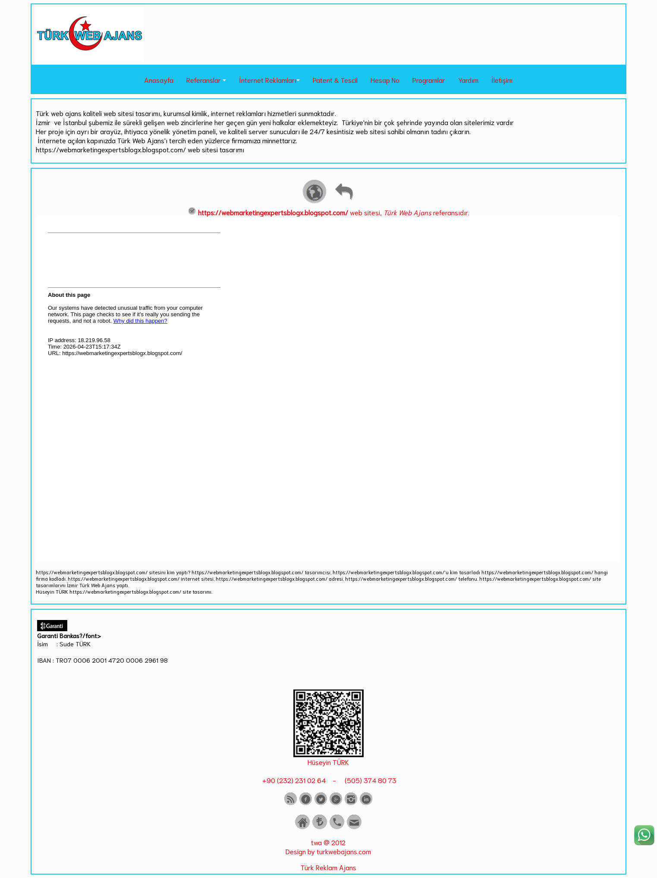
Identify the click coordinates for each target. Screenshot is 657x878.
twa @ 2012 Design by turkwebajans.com (328, 846)
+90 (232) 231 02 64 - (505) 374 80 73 (328, 779)
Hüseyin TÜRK (328, 761)
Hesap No (385, 79)
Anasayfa (158, 79)
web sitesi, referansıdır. (328, 212)
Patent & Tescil (335, 79)
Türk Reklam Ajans (328, 867)
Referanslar (203, 79)
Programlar (428, 79)
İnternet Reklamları (267, 79)
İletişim (501, 79)
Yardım (468, 79)
